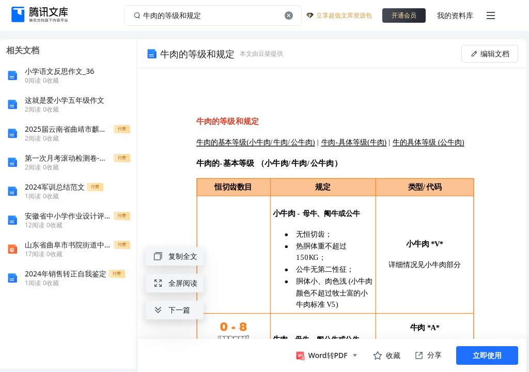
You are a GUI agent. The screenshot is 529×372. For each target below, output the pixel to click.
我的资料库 (455, 15)
